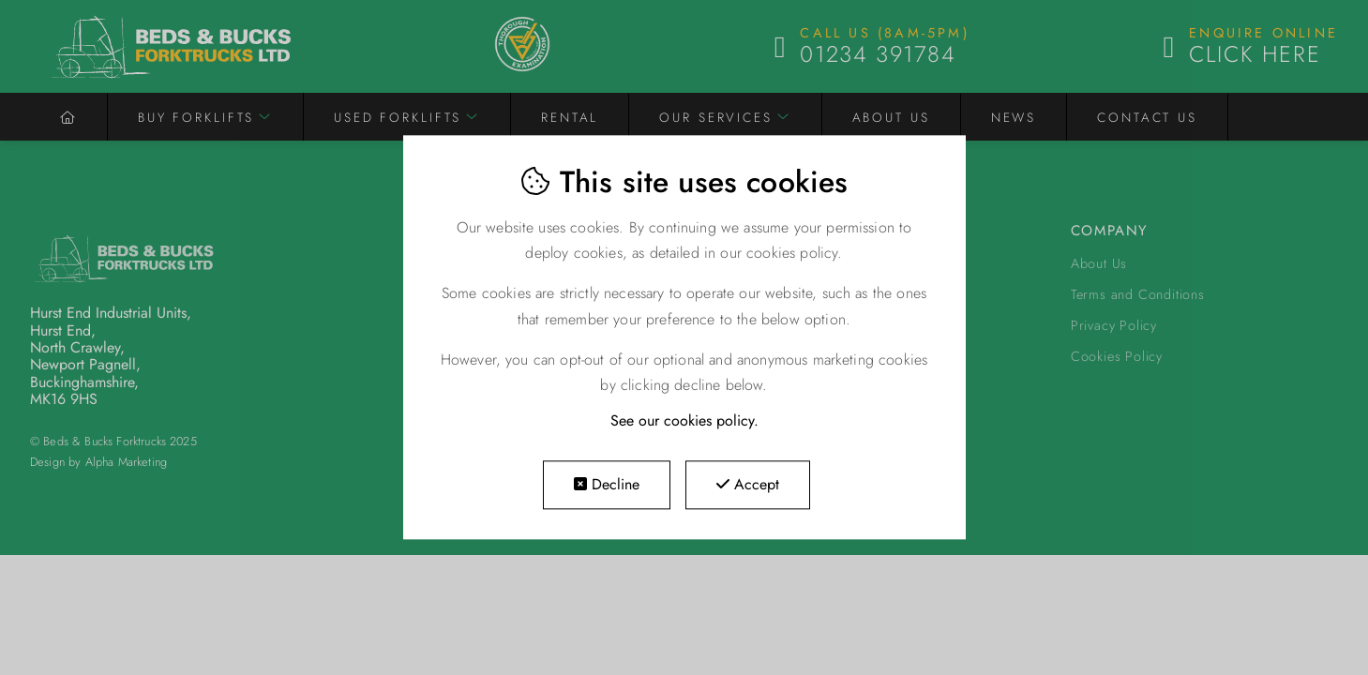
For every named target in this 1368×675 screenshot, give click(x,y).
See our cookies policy (682, 421)
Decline (606, 484)
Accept (747, 484)
